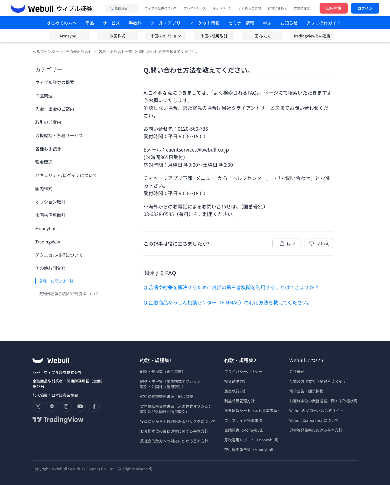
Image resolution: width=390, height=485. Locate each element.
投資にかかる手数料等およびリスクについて (178, 421)
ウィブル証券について (161, 8)
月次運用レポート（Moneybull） (252, 439)
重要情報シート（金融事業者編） (252, 410)
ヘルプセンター (45, 51)
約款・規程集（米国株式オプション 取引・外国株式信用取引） (170, 383)
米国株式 (117, 35)
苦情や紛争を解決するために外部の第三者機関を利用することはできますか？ (233, 287)
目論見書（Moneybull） (245, 430)
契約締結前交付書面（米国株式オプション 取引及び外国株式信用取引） (176, 408)
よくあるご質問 (249, 8)
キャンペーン (222, 8)
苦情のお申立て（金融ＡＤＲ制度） (319, 381)
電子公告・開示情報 (306, 391)
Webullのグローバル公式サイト (316, 410)
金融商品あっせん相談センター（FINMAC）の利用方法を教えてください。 (230, 302)
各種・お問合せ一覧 (116, 51)
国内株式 (262, 35)
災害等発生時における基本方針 (315, 430)
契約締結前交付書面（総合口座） (168, 396)
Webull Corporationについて (314, 420)
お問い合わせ (277, 8)
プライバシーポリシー (243, 371)
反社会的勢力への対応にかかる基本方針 (174, 441)
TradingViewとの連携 (311, 35)
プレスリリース (195, 8)
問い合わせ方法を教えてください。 (169, 51)
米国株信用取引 (214, 35)
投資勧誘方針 (235, 381)
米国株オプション (166, 35)
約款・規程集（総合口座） (163, 371)
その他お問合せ (79, 51)
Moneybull (69, 35)
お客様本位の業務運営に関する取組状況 (323, 400)
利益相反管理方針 (239, 400)
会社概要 (296, 371)
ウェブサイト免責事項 (243, 420)
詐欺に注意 (302, 8)
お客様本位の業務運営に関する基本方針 (174, 431)
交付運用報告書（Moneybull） (250, 449)
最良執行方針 (235, 391)
